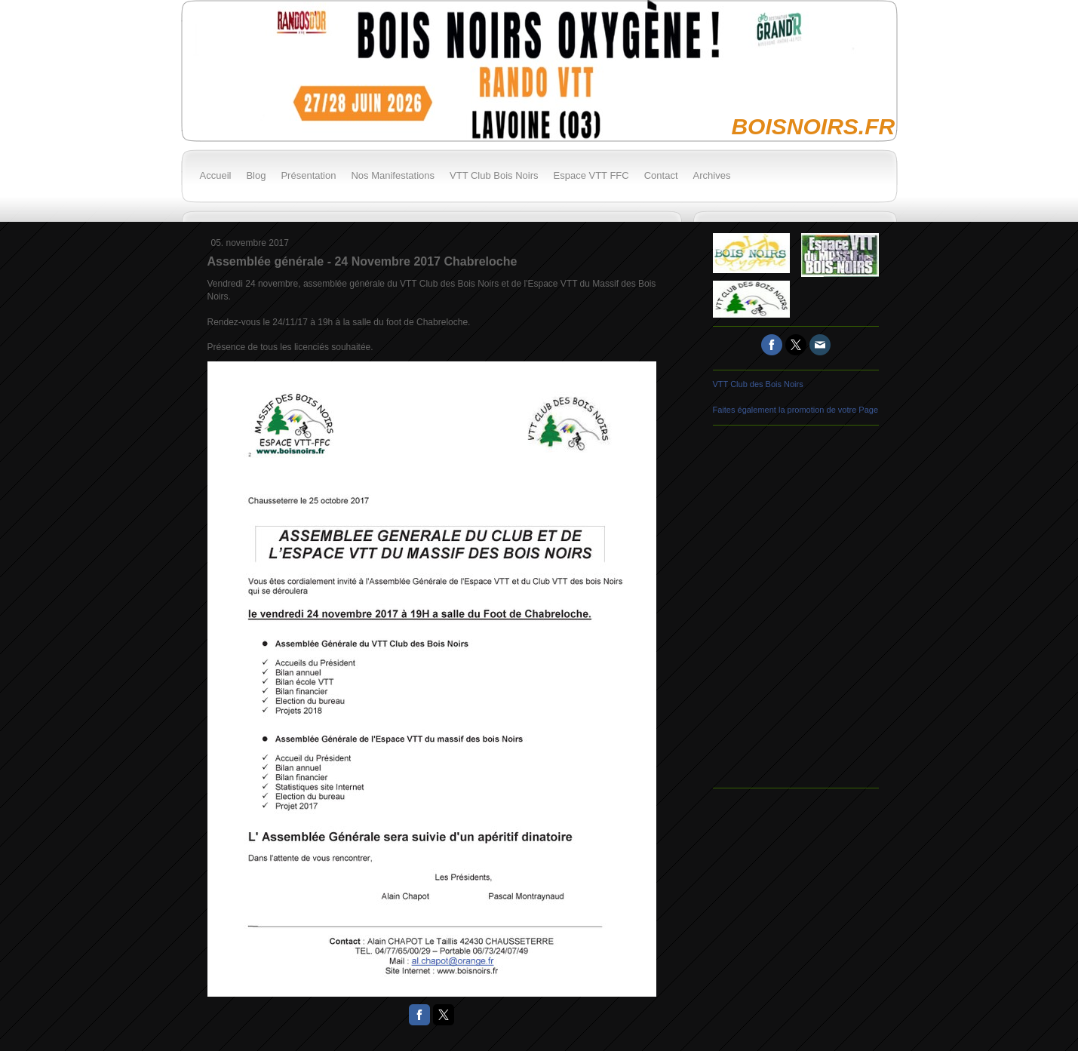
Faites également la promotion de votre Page (796, 409)
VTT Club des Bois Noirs (758, 384)
